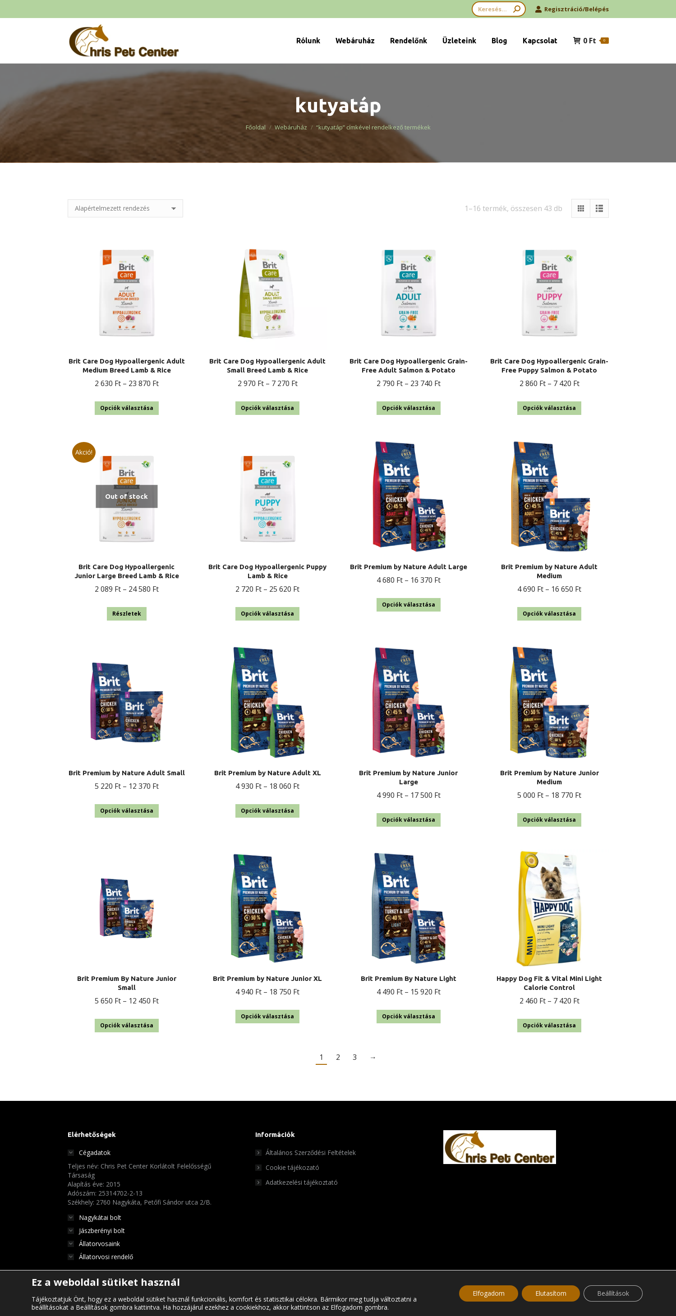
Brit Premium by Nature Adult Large (408, 567)
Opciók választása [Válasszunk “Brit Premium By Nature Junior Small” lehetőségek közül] (126, 1025)
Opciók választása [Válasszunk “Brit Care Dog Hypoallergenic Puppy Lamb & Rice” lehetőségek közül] (267, 613)
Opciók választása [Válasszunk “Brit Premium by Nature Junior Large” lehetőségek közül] (408, 820)
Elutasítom (550, 1293)
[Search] (499, 9)
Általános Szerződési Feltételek (311, 1152)
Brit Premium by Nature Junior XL (267, 978)
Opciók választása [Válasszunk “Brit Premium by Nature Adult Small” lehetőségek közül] (126, 810)
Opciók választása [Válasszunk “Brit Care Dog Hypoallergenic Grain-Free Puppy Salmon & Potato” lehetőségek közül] (549, 408)
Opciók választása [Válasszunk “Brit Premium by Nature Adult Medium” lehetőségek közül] (549, 613)
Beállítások (613, 1293)
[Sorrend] (125, 208)
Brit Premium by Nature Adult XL (267, 773)
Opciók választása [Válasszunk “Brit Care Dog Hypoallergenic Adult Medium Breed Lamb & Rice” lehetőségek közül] (126, 408)
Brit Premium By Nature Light (408, 978)
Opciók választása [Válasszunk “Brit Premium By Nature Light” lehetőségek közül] (408, 1016)
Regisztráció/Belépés (572, 9)
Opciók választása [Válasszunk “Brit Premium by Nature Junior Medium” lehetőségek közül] (549, 820)
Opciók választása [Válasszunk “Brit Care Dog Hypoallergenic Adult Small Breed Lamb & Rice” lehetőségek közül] (267, 408)
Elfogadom (489, 1293)
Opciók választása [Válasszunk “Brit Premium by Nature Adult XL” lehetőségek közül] (267, 810)
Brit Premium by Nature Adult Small (127, 773)
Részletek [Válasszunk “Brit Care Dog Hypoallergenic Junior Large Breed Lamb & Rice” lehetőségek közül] (126, 613)
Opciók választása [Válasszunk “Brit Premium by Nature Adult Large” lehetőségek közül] (408, 604)
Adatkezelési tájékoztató (302, 1182)
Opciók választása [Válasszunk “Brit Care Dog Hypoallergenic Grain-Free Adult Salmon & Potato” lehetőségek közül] (408, 408)
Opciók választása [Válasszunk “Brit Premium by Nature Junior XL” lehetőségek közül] (267, 1016)
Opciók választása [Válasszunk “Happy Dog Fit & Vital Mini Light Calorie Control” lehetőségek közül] (549, 1025)
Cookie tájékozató (292, 1167)
